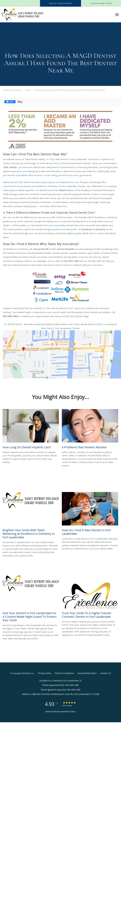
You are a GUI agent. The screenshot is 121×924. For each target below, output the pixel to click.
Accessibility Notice (87, 673)
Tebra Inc (30, 673)
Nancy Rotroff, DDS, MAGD (17, 182)
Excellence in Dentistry (12, 90)
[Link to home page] (21, 14)
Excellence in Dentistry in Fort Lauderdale (56, 186)
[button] (60, 3)
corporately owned (63, 225)
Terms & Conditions (64, 673)
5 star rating (51, 175)
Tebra (73, 711)
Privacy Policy (44, 673)
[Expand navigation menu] (117, 14)
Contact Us (105, 673)
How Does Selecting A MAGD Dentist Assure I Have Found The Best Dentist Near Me (69, 90)
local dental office (25, 175)
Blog (28, 90)
